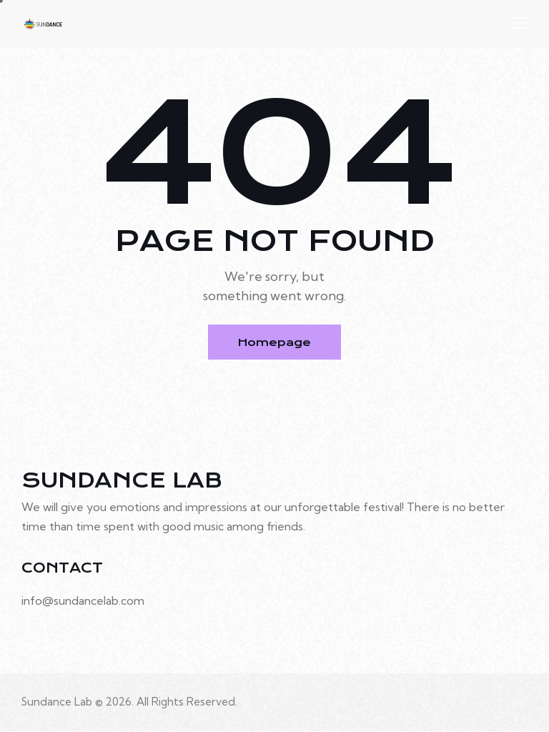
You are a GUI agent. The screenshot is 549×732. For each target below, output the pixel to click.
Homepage (274, 342)
